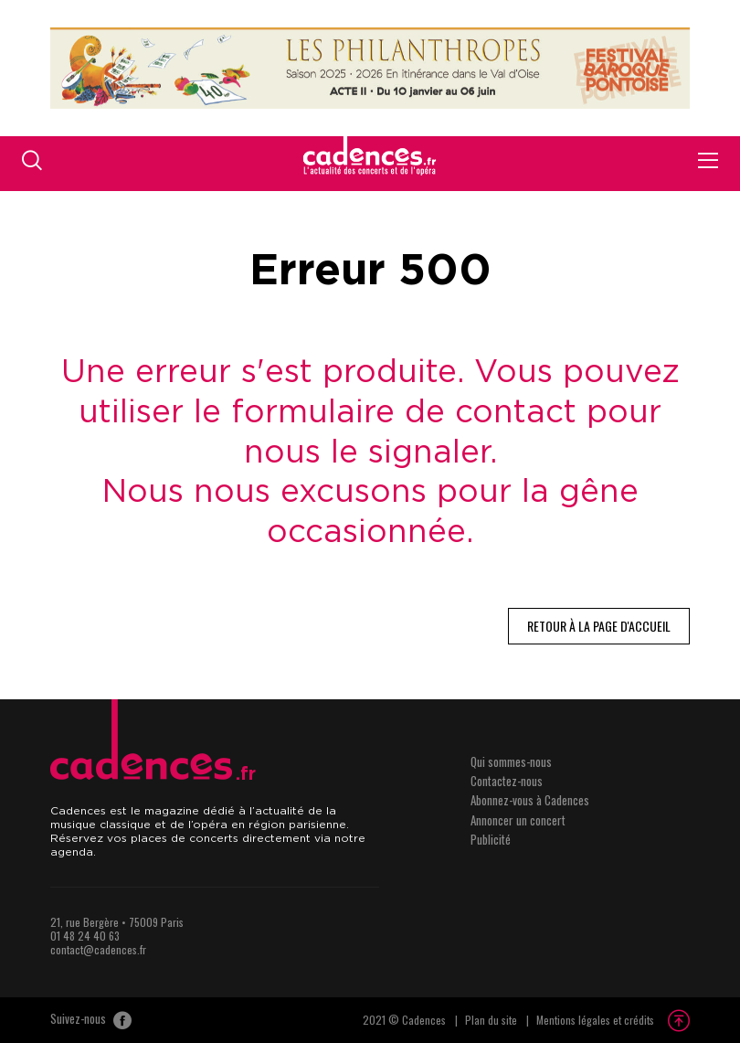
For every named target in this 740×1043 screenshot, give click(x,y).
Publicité (490, 839)
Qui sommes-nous (511, 761)
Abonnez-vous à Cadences (529, 800)
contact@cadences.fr (98, 949)
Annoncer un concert (518, 820)
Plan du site (491, 1019)
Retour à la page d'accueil (599, 625)
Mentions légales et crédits (595, 1019)
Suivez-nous (91, 1020)
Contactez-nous (506, 781)
